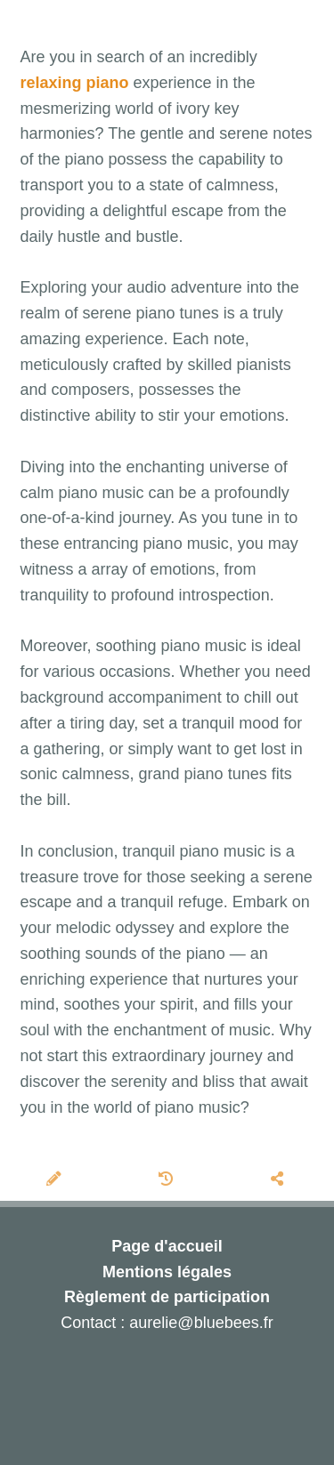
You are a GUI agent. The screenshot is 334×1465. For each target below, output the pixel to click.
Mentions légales (167, 1272)
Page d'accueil (166, 1246)
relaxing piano (74, 83)
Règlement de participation (167, 1297)
